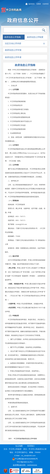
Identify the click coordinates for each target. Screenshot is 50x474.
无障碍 (38, 4)
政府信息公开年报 (13, 50)
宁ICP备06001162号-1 (25, 462)
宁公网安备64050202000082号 (25, 459)
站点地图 (19, 446)
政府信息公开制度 (35, 37)
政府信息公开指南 (12, 37)
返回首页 (31, 4)
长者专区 (46, 4)
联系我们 (31, 446)
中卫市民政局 (13, 10)
